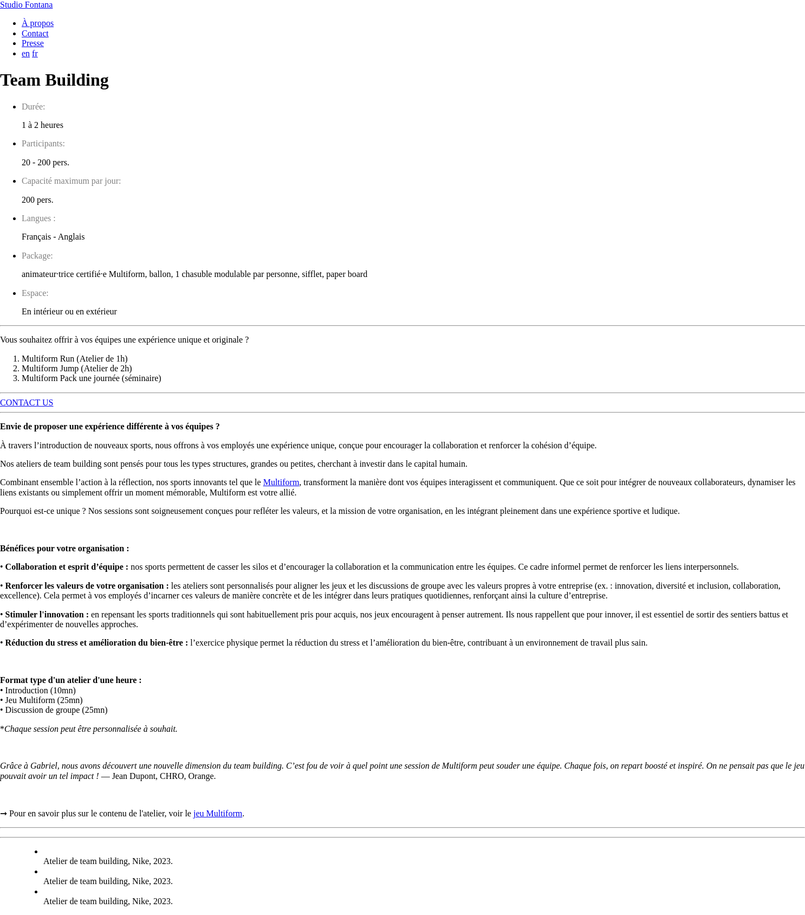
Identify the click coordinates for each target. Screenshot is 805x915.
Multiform (281, 482)
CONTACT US (26, 402)
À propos (38, 23)
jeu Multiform (217, 813)
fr (35, 53)
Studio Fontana (26, 4)
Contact (35, 33)
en (26, 53)
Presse (33, 43)
